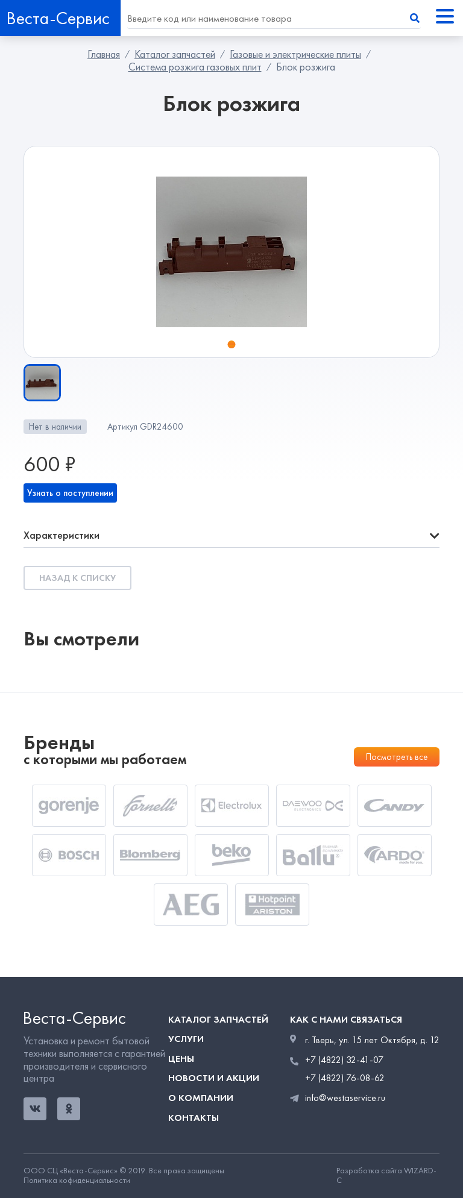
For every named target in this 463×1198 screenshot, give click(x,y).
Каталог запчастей (174, 54)
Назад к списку (77, 577)
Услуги (186, 1038)
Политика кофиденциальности (77, 1180)
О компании (200, 1097)
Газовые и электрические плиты (295, 54)
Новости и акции (213, 1078)
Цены (181, 1058)
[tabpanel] (231, 251)
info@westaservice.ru (345, 1097)
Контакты (193, 1117)
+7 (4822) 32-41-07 (344, 1060)
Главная (103, 54)
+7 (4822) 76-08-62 (345, 1078)
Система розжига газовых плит (195, 67)
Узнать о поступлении (70, 493)
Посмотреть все (396, 756)
